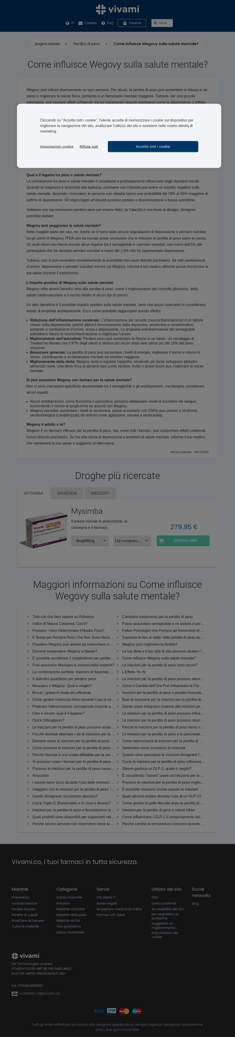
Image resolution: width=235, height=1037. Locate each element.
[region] (119, 136)
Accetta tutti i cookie (153, 146)
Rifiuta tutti (89, 146)
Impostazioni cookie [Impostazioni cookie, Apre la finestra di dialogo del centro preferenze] (56, 146)
